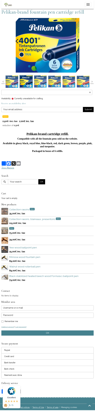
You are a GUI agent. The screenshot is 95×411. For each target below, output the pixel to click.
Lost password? (21, 327)
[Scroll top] (89, 405)
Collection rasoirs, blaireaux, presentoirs (32, 219)
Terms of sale (52, 407)
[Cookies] (6, 405)
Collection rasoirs (19, 209)
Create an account (7, 327)
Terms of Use (38, 407)
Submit (88, 109)
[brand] (9, 4)
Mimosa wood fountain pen (24, 257)
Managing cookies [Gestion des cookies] (69, 407)
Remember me (11, 321)
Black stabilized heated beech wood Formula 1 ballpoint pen (43, 276)
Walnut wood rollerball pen (24, 266)
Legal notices (24, 407)
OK (41, 181)
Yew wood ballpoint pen (23, 247)
